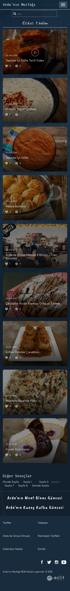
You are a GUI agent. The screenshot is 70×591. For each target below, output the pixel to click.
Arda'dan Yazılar (13, 549)
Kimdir (42, 549)
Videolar (43, 522)
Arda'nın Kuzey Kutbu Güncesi (35, 507)
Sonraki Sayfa (40, 485)
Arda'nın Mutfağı (19, 5)
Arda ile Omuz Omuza (16, 536)
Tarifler (7, 522)
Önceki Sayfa (11, 481)
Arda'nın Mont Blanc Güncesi (35, 498)
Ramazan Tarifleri (49, 536)
